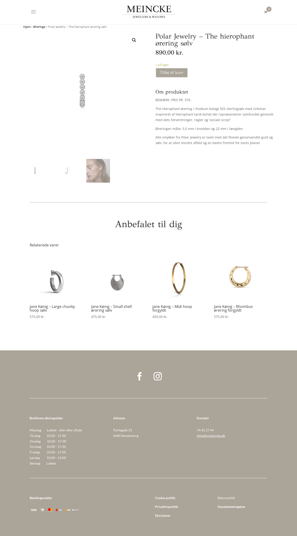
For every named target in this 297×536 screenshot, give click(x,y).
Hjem (27, 27)
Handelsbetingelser (231, 507)
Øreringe (39, 27)
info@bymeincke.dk (211, 436)
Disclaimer (163, 515)
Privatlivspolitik (166, 507)
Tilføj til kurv (172, 72)
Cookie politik (165, 498)
